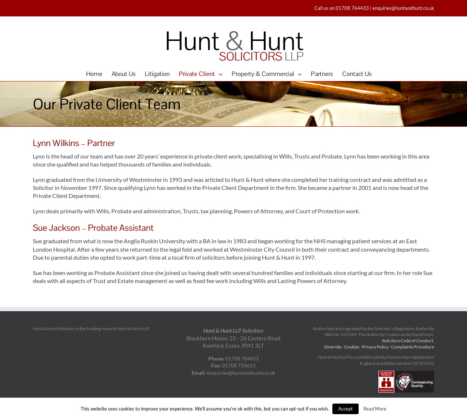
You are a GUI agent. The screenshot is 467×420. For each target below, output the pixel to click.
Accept (345, 409)
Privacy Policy (375, 347)
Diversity (332, 347)
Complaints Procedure (412, 347)
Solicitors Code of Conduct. (408, 340)
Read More (374, 409)
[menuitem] (99, 73)
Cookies (351, 347)
